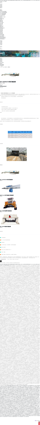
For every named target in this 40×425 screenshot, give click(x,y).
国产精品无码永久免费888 (8, 392)
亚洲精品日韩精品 (2, 398)
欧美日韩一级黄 (37, 386)
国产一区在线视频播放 (26, 414)
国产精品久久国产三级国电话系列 (9, 386)
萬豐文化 (1, 7)
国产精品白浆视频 (30, 406)
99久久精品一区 (29, 410)
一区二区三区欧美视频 (13, 408)
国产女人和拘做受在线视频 (8, 385)
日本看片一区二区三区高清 (14, 398)
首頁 (3, 68)
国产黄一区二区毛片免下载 (26, 403)
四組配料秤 (1, 31)
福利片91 (16, 387)
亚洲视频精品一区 (5, 394)
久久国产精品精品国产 (30, 385)
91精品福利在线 (12, 391)
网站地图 (8, 265)
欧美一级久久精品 (27, 396)
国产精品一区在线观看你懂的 (6, 404)
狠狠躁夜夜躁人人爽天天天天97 (13, 403)
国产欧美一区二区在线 (8, 416)
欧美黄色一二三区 (21, 386)
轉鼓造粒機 (1, 21)
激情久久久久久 (35, 406)
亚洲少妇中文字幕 (31, 398)
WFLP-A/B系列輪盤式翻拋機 (3, 12)
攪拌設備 (3, 60)
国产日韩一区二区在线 (16, 386)
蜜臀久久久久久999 (7, 414)
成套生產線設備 (2, 36)
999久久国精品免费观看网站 (6, 415)
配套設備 (1, 25)
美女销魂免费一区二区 (20, 414)
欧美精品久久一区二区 (15, 406)
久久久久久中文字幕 (35, 395)
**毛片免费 (37, 415)
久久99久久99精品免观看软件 (20, 387)
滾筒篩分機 (1, 32)
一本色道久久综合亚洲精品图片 (18, 391)
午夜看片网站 (37, 414)
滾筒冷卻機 (1, 23)
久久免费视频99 (8, 387)
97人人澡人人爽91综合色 (5, 410)
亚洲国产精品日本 (32, 396)
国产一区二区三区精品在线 (19, 416)
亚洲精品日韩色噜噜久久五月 (16, 394)
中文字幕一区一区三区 (32, 392)
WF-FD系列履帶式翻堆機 (3, 13)
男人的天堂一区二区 (33, 391)
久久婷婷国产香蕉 (11, 410)
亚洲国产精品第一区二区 (20, 397)
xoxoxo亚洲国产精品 (13, 416)
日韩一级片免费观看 (33, 408)
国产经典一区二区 (6, 396)
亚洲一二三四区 (26, 394)
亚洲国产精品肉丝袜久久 (7, 408)
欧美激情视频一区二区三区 (25, 415)
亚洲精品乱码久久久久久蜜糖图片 (28, 405)
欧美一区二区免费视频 (16, 410)
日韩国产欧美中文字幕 (20, 403)
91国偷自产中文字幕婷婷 (22, 396)
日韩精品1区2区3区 (32, 409)
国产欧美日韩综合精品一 (34, 407)
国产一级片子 (35, 385)
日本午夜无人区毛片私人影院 (22, 410)
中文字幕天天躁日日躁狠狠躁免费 (27, 408)
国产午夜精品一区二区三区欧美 (19, 385)
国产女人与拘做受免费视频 (13, 415)
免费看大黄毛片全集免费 (26, 398)
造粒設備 (1, 19)
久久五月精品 (25, 397)
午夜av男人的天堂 (10, 394)
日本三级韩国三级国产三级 (10, 407)
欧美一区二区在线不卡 (28, 391)
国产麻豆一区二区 (11, 397)
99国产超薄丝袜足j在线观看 (32, 394)
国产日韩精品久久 (20, 398)
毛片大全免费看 (11, 396)
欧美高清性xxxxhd (37, 393)
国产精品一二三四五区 (29, 404)
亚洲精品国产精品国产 (4, 407)
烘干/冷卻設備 (2, 22)
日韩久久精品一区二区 (26, 409)
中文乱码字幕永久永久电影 (31, 393)
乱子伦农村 (1, 409)
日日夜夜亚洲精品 (22, 394)
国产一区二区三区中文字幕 (15, 395)
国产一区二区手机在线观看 (32, 414)
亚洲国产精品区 (15, 397)
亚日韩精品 (1, 394)
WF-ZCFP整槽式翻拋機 (3, 14)
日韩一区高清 (38, 408)
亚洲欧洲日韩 (26, 387)
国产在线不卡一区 (5, 405)
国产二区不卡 (37, 392)
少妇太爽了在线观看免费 (33, 403)
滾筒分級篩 (1, 29)
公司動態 (1, 41)
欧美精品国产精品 (25, 385)
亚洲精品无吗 (13, 385)
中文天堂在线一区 (5, 406)
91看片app (1, 415)
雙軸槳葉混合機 (2, 18)
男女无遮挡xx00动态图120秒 (11, 405)
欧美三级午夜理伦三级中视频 (24, 406)
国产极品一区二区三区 (18, 392)
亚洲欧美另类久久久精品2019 (35, 397)
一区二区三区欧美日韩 (26, 416)
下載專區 (1, 44)
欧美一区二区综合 (13, 392)
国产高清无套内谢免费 (21, 409)
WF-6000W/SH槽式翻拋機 (3, 11)
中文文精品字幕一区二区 (23, 404)
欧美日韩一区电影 (19, 415)
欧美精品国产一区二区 (9, 395)
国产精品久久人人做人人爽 (27, 386)
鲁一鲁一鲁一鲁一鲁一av (8, 398)
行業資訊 (1, 42)
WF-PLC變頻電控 (2, 35)
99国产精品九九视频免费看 (22, 395)
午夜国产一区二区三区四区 (29, 395)
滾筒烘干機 (1, 24)
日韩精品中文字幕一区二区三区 (32, 415)
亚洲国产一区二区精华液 (19, 408)
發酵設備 (1, 10)
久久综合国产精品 (6, 397)
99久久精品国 (4, 395)
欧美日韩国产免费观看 (10, 409)
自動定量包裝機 (2, 34)
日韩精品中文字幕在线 (25, 393)
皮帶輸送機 (1, 33)
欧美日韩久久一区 (33, 410)
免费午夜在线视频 (29, 397)
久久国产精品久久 (5, 409)
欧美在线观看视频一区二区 (13, 393)
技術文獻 (1, 43)
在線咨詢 (1, 87)
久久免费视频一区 (15, 409)
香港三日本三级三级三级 (3, 387)
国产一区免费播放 (35, 405)
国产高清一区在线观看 (16, 396)
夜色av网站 (23, 391)
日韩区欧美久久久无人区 (24, 407)
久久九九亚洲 (29, 407)
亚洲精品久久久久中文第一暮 (6, 391)
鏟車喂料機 (1, 30)
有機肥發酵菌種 (4, 65)
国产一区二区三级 (7, 403)
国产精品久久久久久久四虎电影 (13, 414)
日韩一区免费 (18, 404)
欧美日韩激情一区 (10, 406)
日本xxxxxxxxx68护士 (19, 393)
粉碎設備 (3, 59)
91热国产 (20, 406)
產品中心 (6, 68)
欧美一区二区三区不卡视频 (6, 393)
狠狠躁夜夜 (2, 397)
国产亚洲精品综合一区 (31, 387)
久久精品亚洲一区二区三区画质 (25, 392)
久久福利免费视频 (36, 387)
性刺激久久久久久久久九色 (13, 404)
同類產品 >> (1, 166)
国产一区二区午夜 (33, 386)
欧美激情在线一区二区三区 (17, 407)
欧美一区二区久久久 (17, 405)
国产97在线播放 (12, 387)
